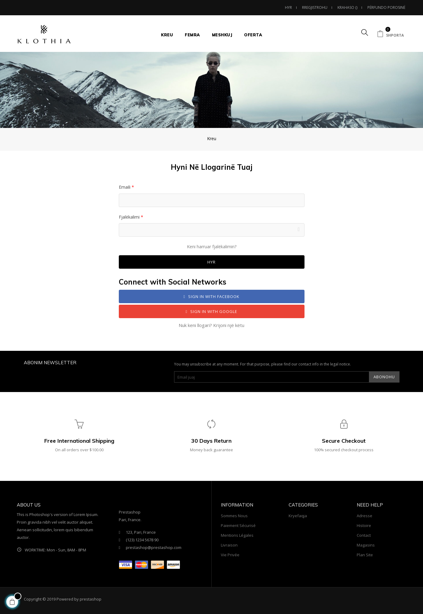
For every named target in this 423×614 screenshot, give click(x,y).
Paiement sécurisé (238, 525)
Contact (364, 535)
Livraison (229, 545)
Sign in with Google (212, 311)
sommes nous (234, 515)
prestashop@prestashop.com (153, 547)
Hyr (211, 262)
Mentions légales (237, 535)
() (348, 7)
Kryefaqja (298, 515)
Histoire (364, 525)
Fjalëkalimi (130, 217)
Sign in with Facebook (212, 296)
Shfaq (300, 230)
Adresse (364, 515)
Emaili (125, 187)
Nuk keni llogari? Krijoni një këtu (211, 325)
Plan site (365, 555)
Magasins (366, 545)
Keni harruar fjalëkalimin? (211, 246)
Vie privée (230, 555)
